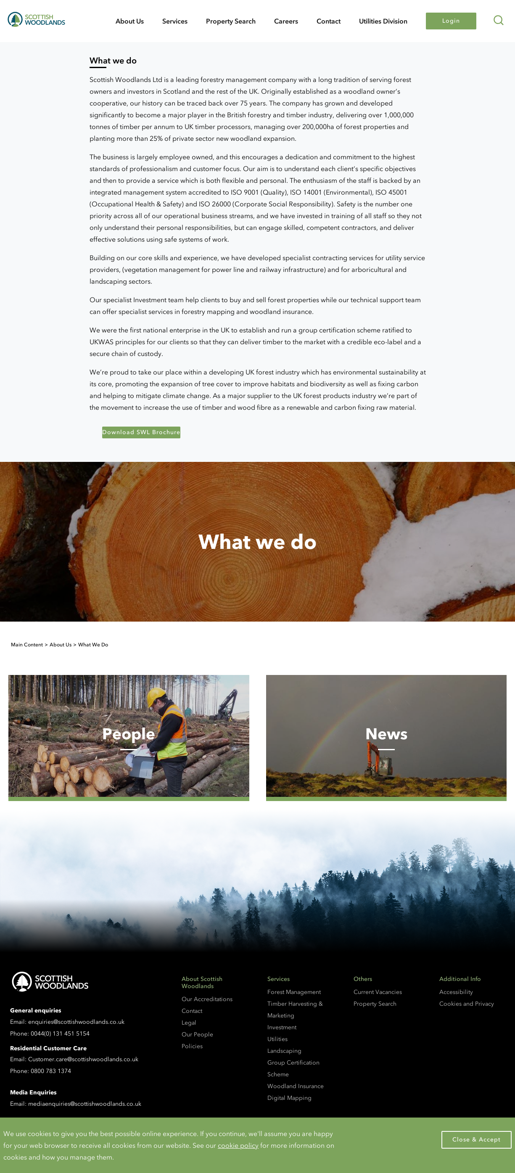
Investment (281, 1027)
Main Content (27, 645)
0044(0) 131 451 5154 (60, 1033)
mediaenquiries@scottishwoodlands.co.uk (84, 1103)
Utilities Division (383, 21)
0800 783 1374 (51, 1071)
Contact (329, 21)
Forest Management (294, 992)
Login (451, 20)
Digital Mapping (289, 1098)
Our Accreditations (207, 999)
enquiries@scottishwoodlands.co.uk (76, 1021)
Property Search (231, 21)
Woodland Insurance (295, 1086)
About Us (130, 21)
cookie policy (238, 1145)
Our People (197, 1034)
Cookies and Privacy (466, 1003)
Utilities (277, 1039)
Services (175, 21)
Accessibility (456, 992)
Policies (192, 1046)
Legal (189, 1022)
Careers (286, 21)
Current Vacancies (378, 992)
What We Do (93, 645)
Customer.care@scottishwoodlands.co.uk (83, 1059)
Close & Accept (476, 1139)
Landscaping (284, 1050)
